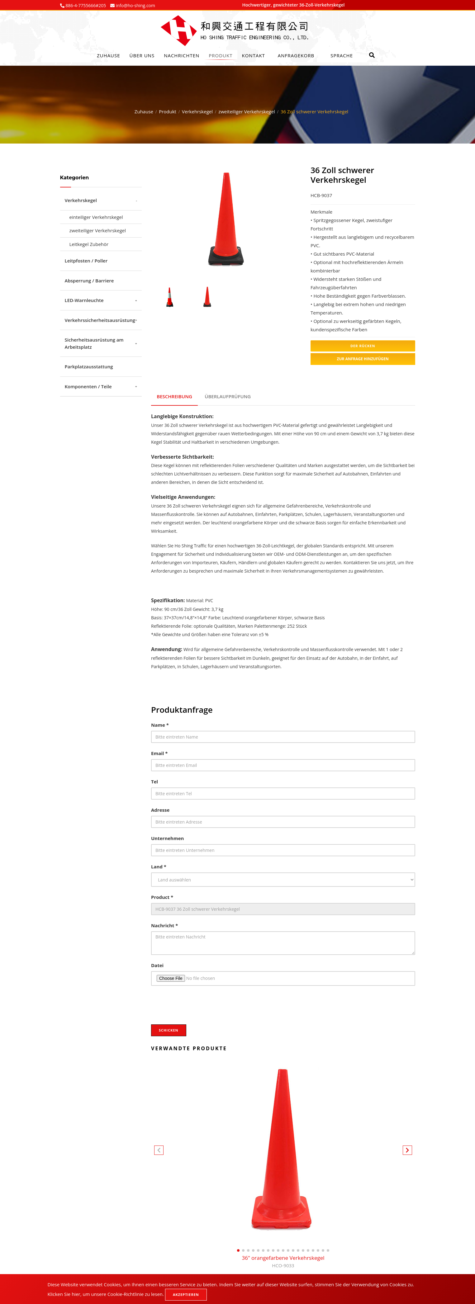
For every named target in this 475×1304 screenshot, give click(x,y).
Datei (157, 963)
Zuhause (108, 55)
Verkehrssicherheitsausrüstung (100, 320)
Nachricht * (164, 923)
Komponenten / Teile (88, 386)
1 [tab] (221, 266)
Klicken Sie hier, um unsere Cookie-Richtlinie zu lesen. (106, 1294)
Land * (158, 864)
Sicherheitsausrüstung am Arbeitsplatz (94, 343)
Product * (162, 895)
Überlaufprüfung (229, 395)
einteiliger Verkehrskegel (96, 217)
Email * (159, 751)
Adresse (160, 808)
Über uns (142, 55)
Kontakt (253, 55)
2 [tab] (231, 266)
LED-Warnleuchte (84, 300)
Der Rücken (362, 345)
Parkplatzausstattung (89, 366)
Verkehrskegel (197, 111)
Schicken (168, 1028)
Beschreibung (174, 395)
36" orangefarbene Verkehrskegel (283, 1260)
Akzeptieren (186, 1294)
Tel (154, 779)
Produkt (220, 55)
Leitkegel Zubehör (89, 244)
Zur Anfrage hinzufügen (363, 358)
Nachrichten (181, 55)
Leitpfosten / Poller (86, 260)
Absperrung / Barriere (89, 280)
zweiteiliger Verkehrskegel (246, 111)
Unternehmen (167, 836)
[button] (407, 1149)
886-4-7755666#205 (85, 5)
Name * (160, 723)
